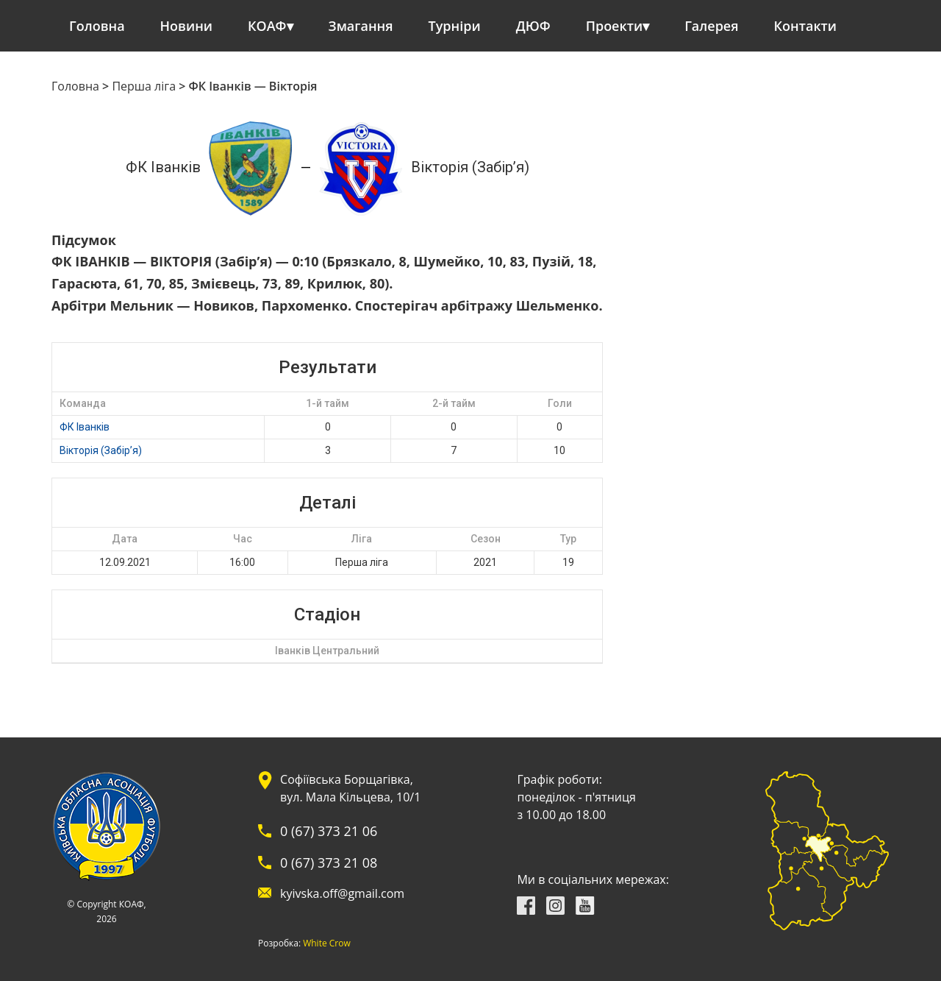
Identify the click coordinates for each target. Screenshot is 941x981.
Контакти (805, 26)
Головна (97, 26)
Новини (186, 26)
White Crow (327, 943)
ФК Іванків (85, 427)
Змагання (361, 26)
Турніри (455, 26)
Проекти (614, 26)
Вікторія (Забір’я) (101, 450)
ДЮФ (533, 26)
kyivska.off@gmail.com (342, 893)
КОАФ (267, 26)
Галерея (711, 26)
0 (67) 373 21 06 (328, 830)
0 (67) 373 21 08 (328, 862)
